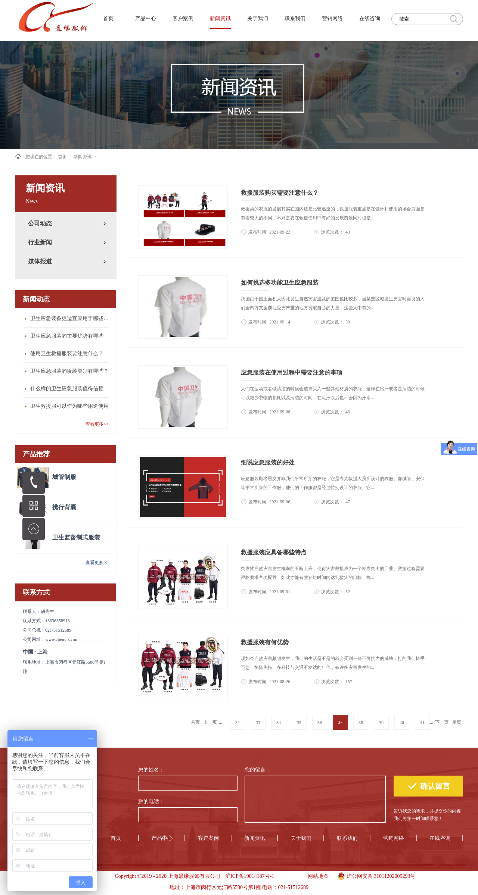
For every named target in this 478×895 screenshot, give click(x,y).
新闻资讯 (82, 156)
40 (402, 722)
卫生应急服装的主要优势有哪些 (66, 336)
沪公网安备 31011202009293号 (375, 875)
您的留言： (258, 770)
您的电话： (151, 801)
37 (340, 722)
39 (381, 722)
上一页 (210, 722)
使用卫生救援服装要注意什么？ (66, 353)
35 (299, 722)
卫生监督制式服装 (76, 537)
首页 (108, 18)
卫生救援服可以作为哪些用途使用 (69, 406)
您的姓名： (151, 770)
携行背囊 (64, 507)
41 (422, 722)
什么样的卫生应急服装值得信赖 (66, 388)
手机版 (288, 876)
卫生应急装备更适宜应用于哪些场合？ (71, 318)
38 (360, 722)
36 (319, 722)
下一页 (441, 722)
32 (237, 722)
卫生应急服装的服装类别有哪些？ (69, 371)
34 (278, 722)
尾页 (456, 722)
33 (258, 722)
